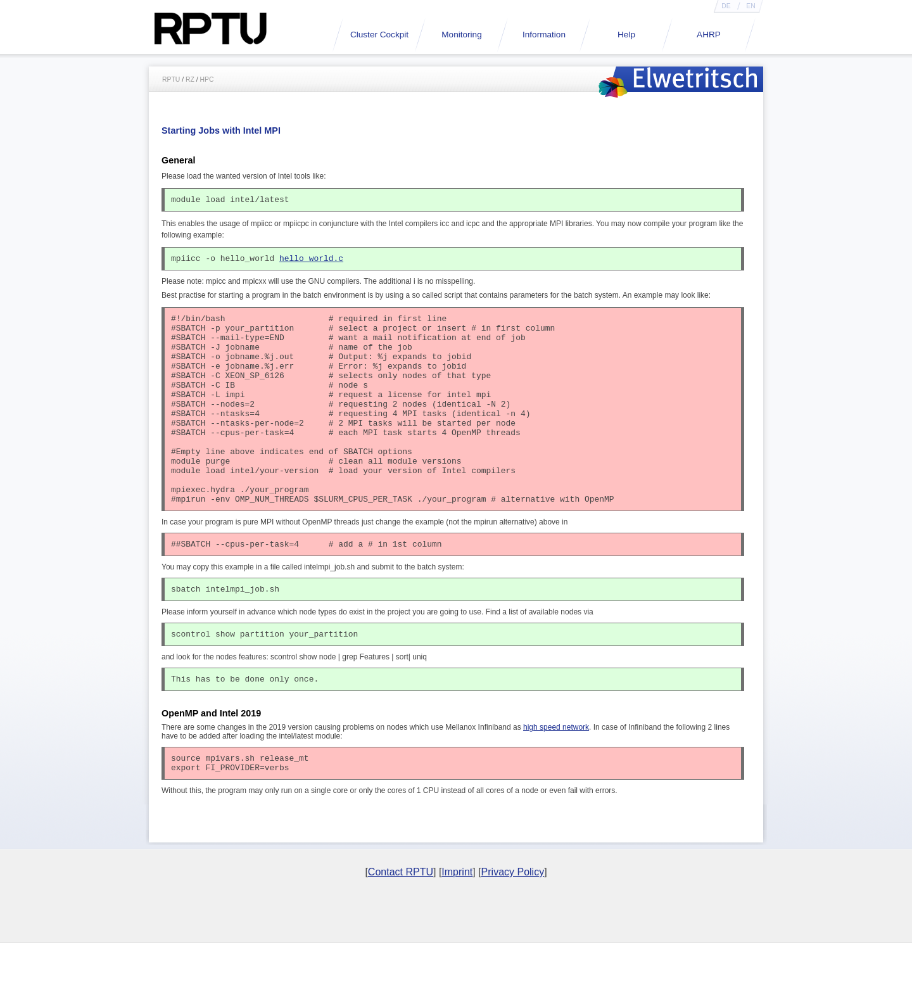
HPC (207, 79)
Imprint (456, 925)
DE (725, 6)
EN (750, 6)
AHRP (709, 34)
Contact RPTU (400, 925)
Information (544, 34)
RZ (190, 79)
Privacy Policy (513, 925)
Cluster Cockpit (379, 34)
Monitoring (461, 34)
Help (626, 34)
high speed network (556, 776)
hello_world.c (311, 261)
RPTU (171, 79)
